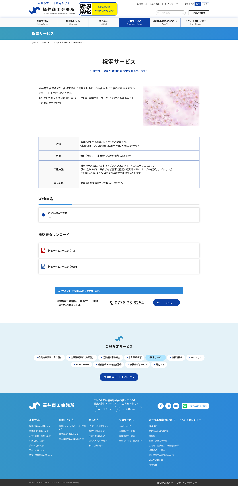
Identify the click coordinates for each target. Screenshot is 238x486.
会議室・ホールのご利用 (148, 4)
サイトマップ (171, 4)
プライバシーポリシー (187, 483)
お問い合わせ (199, 12)
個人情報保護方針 (165, 483)
